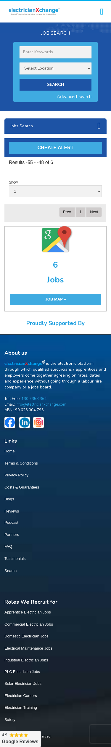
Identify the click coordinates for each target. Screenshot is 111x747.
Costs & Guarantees (21, 487)
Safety (9, 719)
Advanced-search (74, 96)
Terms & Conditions (21, 463)
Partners (11, 534)
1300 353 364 (34, 398)
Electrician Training (20, 707)
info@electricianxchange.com (41, 404)
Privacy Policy (16, 475)
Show (13, 182)
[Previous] (67, 212)
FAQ (8, 546)
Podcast (11, 522)
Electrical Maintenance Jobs (28, 648)
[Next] (94, 212)
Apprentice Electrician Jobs (27, 612)
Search (10, 570)
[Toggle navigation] (102, 11)
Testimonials (15, 558)
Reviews (11, 511)
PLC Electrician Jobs (22, 671)
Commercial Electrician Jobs (28, 624)
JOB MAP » (55, 299)
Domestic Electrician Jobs (26, 636)
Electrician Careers (20, 695)
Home (9, 451)
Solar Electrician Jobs (22, 683)
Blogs (9, 499)
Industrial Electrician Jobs (26, 660)
